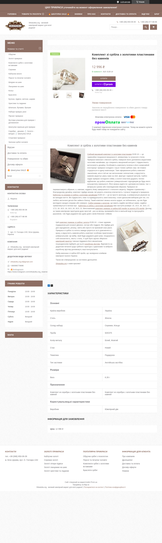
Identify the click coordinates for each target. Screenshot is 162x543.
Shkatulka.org (61, 263)
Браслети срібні (90, 470)
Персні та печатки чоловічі (19, 78)
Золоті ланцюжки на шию (55, 467)
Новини (125, 471)
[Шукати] (146, 27)
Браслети (12, 95)
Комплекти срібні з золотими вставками (20, 64)
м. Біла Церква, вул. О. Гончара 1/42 (21, 460)
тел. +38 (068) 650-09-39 (16, 456)
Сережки (12, 69)
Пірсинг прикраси (15, 116)
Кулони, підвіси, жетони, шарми (21, 99)
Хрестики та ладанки (17, 103)
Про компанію (128, 456)
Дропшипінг (127, 460)
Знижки (78, 14)
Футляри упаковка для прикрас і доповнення (21, 121)
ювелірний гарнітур (64, 241)
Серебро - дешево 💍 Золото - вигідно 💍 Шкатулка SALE (21, 132)
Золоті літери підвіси (53, 463)
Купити (103, 79)
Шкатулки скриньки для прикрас (21, 127)
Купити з (104, 84)
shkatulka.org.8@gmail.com (21, 262)
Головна (12, 14)
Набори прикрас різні (17, 112)
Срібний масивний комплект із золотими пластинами (109, 154)
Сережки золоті (51, 460)
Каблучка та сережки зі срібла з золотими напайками (75, 195)
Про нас (91, 14)
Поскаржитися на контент (94, 487)
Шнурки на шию (15, 82)
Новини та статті (16, 49)
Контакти (106, 14)
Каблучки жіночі (15, 74)
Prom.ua (94, 482)
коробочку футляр (92, 244)
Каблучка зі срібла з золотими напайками (95, 206)
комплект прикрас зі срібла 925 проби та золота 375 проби (119, 208)
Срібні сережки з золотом (98, 203)
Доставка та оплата (126, 14)
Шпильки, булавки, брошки (19, 108)
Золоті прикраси (15, 58)
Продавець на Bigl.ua (81, 485)
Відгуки (145, 14)
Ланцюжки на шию (16, 86)
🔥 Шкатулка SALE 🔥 (58, 14)
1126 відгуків (125, 2)
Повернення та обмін (18, 159)
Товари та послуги (31, 14)
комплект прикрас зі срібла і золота (74, 222)
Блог (156, 14)
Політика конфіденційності (115, 487)
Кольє (11, 91)
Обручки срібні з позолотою (95, 456)
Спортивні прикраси (16, 138)
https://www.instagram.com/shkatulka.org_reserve (27, 272)
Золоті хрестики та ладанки (56, 471)
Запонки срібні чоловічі (18, 142)
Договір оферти (15, 164)
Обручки (12, 54)
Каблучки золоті (51, 456)
